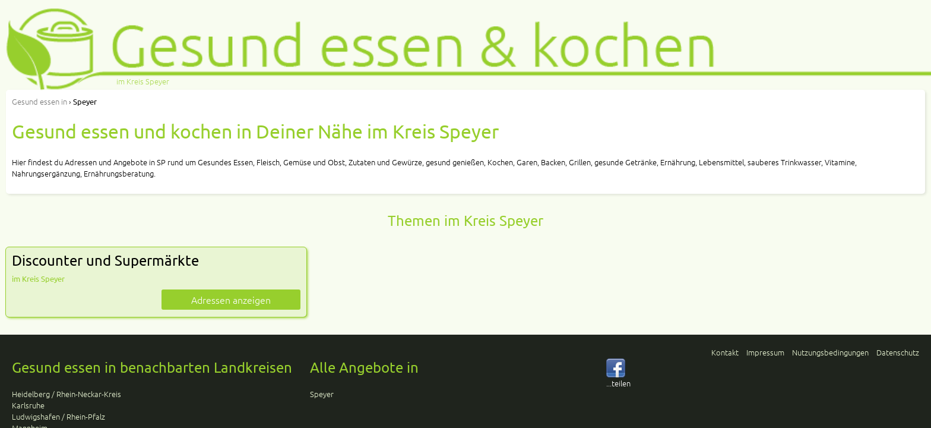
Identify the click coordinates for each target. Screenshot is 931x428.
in (39, 101)
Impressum (765, 352)
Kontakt (725, 352)
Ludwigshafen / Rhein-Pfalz (58, 416)
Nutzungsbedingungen (830, 352)
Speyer (322, 393)
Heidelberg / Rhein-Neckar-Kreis (66, 393)
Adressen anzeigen (231, 299)
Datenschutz (897, 352)
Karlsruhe (28, 405)
